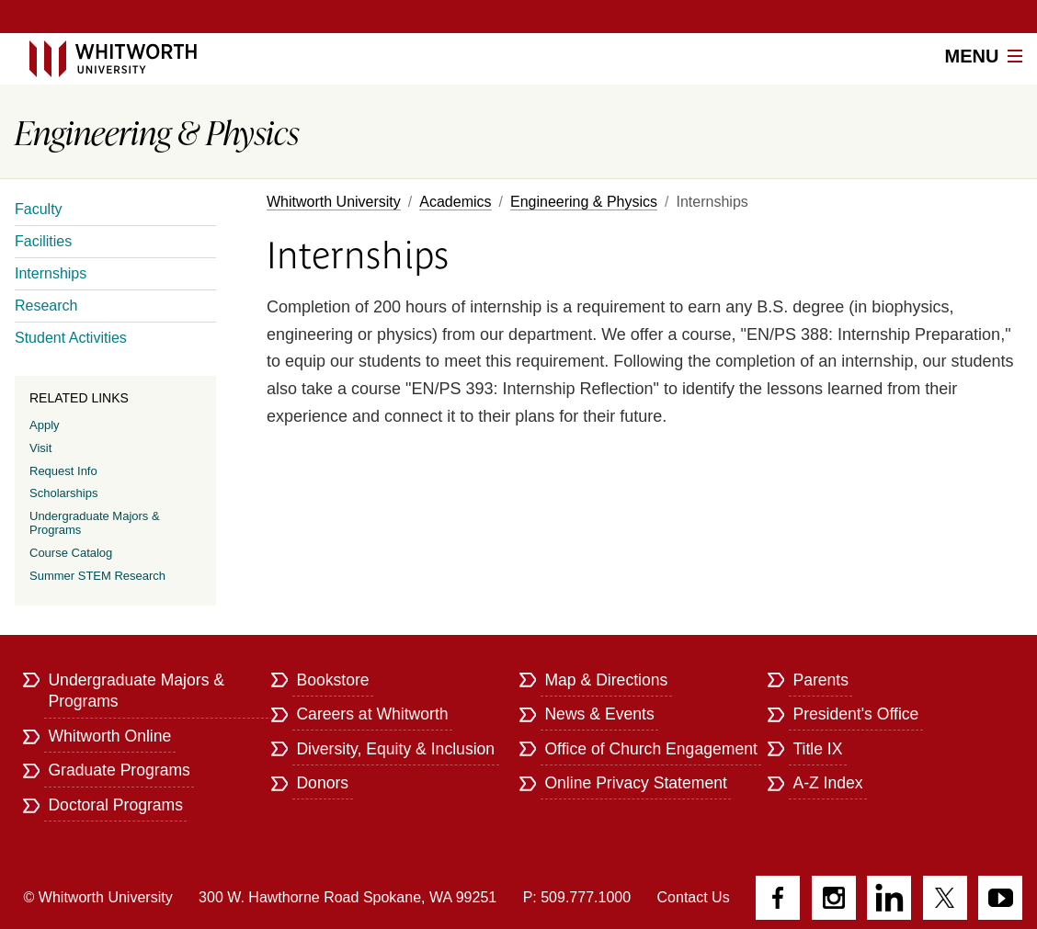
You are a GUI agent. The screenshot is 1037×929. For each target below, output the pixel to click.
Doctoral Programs (115, 805)
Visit (40, 448)
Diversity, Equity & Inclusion (395, 749)
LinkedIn (889, 898)
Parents (820, 680)
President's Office (855, 714)
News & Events (599, 714)
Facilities (43, 241)
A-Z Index (827, 783)
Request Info (63, 471)
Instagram (834, 898)
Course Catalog (70, 553)
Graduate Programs (119, 770)
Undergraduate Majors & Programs (94, 523)
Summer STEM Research (97, 576)
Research (46, 305)
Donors (322, 783)
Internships (50, 273)
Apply (44, 425)
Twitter (945, 898)
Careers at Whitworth (372, 714)
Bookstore (332, 680)
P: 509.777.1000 (577, 897)
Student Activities (71, 338)
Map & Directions (605, 680)
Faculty (39, 209)
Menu (983, 56)
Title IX (817, 749)
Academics (455, 202)
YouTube (1000, 898)
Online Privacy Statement (635, 783)
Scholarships (63, 493)
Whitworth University (334, 202)
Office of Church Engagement (650, 749)
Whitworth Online (109, 736)
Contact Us (693, 897)
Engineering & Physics (583, 202)
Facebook (778, 898)
